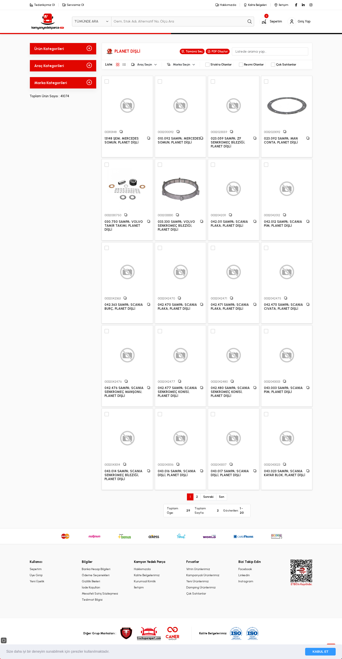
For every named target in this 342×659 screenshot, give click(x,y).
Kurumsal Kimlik (145, 581)
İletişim (139, 587)
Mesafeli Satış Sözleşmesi (100, 593)
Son (221, 496)
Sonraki (208, 496)
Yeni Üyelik (37, 581)
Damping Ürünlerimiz (201, 587)
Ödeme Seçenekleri (95, 575)
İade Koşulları (91, 587)
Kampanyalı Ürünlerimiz (202, 575)
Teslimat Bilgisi (92, 600)
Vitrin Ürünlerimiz (198, 569)
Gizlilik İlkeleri (91, 581)
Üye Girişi (36, 575)
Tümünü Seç (192, 51)
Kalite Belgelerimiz (147, 575)
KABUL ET (320, 651)
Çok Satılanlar (286, 64)
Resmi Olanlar (254, 64)
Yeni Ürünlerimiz (197, 581)
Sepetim (36, 569)
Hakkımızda (142, 569)
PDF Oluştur (218, 51)
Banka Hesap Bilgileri (96, 569)
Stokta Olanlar (221, 64)
